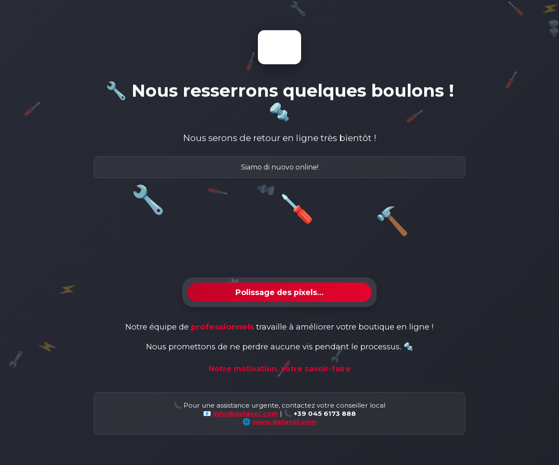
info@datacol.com (245, 413)
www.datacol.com (284, 422)
